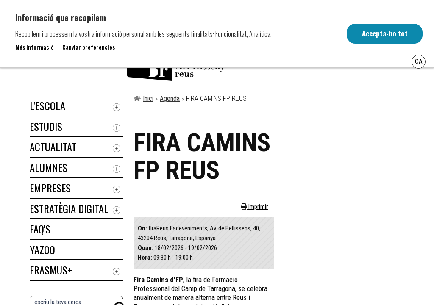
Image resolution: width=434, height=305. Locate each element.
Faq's (40, 228)
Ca (419, 61)
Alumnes (48, 167)
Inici (148, 98)
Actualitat (53, 146)
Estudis (46, 126)
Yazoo (42, 249)
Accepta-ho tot (384, 33)
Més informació (34, 47)
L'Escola (47, 105)
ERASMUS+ (51, 269)
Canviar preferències (88, 47)
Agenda (170, 98)
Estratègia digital (69, 208)
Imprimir (257, 207)
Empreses (50, 187)
